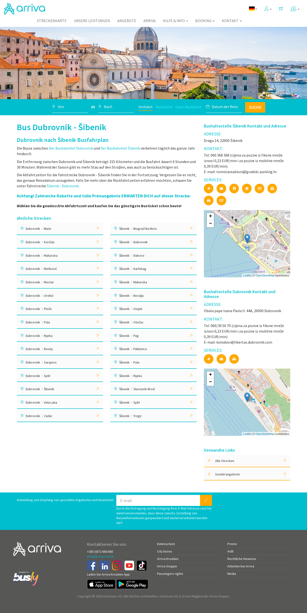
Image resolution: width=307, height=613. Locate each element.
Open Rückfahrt (189, 106)
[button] (268, 7)
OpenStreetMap (265, 275)
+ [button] (210, 216)
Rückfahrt (164, 106)
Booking (205, 20)
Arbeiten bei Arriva (240, 566)
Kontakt (232, 20)
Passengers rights (170, 573)
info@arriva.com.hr (100, 556)
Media (231, 573)
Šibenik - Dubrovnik (63, 185)
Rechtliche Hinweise (241, 559)
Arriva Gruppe (167, 566)
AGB (230, 551)
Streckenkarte (52, 20)
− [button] (210, 223)
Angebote (126, 20)
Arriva (149, 20)
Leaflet (247, 275)
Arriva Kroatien (167, 559)
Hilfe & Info (175, 20)
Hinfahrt (145, 106)
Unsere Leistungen (92, 20)
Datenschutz (166, 544)
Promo (232, 544)
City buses (164, 551)
